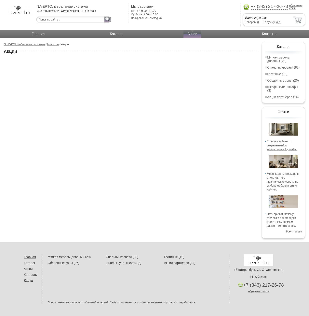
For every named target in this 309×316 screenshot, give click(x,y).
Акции (192, 34)
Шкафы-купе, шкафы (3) (123, 263)
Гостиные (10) (277, 74)
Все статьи (294, 231)
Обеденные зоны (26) (283, 80)
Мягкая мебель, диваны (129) (278, 59)
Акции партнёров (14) (283, 97)
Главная (38, 34)
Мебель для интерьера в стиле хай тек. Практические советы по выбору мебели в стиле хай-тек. (283, 181)
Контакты (269, 34)
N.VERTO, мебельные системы (24, 44)
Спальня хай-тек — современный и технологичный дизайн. (282, 145)
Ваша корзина (255, 18)
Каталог (116, 34)
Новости (53, 44)
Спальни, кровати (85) (283, 67)
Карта (28, 280)
